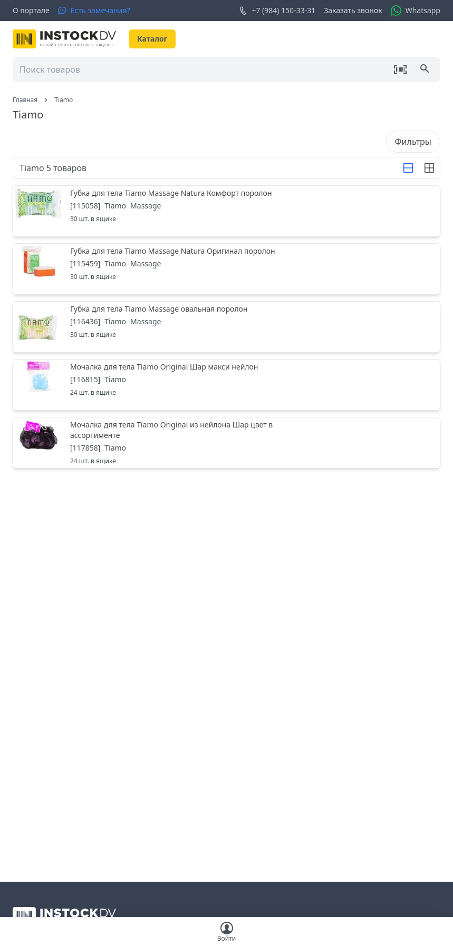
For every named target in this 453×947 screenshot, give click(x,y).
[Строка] (408, 167)
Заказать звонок (353, 10)
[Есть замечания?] (94, 10)
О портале (31, 10)
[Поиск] (425, 69)
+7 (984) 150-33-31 (277, 10)
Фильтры (413, 141)
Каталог (152, 39)
